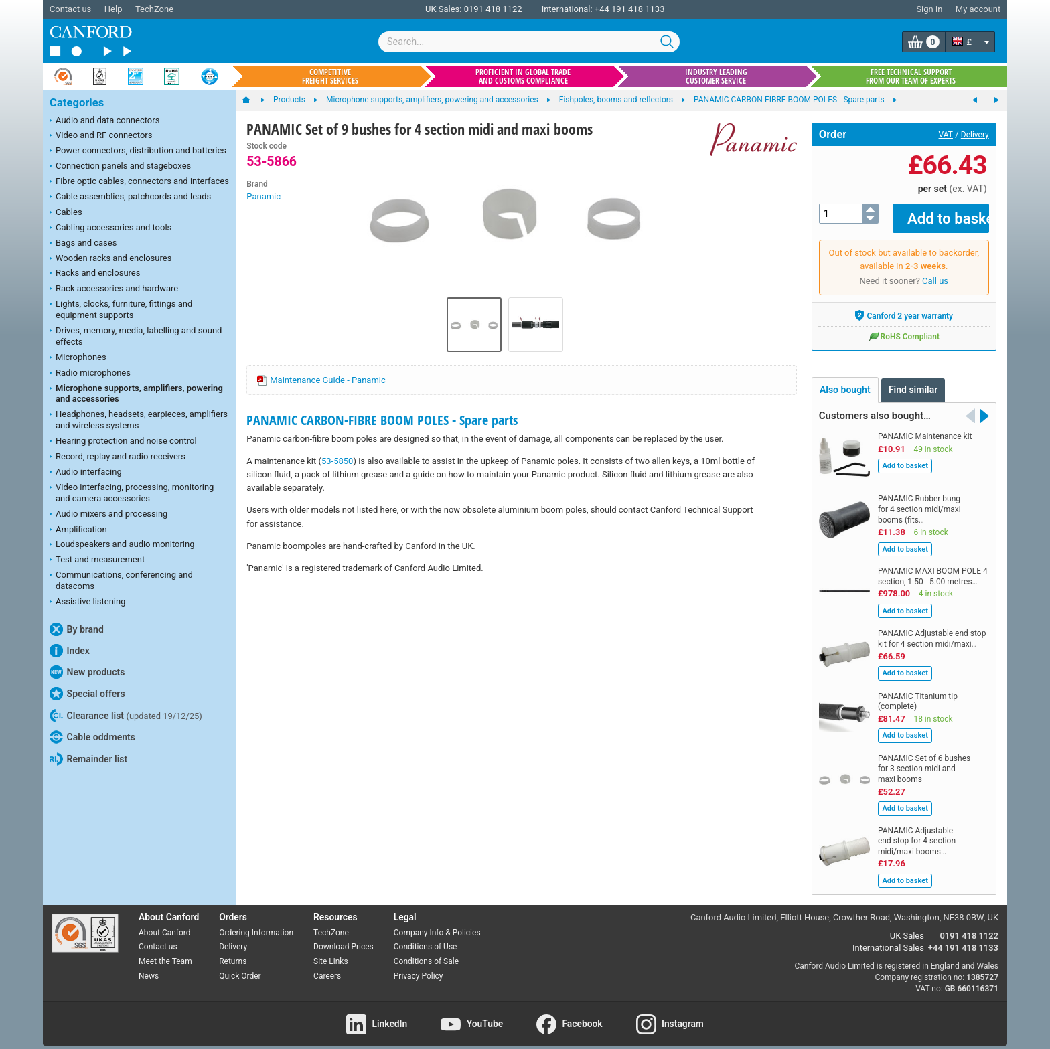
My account (978, 9)
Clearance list (126, 715)
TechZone (154, 9)
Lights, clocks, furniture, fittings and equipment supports (121, 309)
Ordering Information (256, 922)
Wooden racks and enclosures (110, 259)
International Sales (888, 938)
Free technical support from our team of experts (911, 76)
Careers (327, 966)
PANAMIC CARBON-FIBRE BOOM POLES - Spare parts (382, 420)
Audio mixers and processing (108, 515)
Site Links (330, 952)
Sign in (929, 9)
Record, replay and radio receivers (117, 457)
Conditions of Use (425, 937)
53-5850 (337, 461)
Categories (77, 102)
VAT (946, 134)
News (149, 966)
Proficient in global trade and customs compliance (523, 76)
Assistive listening (88, 602)
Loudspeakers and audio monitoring (122, 545)
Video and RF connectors (101, 136)
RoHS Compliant (904, 326)
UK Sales (907, 926)
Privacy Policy (418, 966)
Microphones (78, 358)
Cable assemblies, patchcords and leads (130, 197)
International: (567, 9)
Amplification (78, 530)
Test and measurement (97, 560)
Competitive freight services (330, 76)
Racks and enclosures (95, 274)
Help (113, 9)
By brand (77, 629)
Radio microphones (90, 374)
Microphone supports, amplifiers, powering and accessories (136, 393)
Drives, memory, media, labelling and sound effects (136, 336)
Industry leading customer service (716, 76)
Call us (935, 271)
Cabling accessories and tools (110, 228)
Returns (232, 952)
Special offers (87, 693)
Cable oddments (92, 737)
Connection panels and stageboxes (120, 167)
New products (87, 672)
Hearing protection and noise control (123, 442)
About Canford (165, 922)
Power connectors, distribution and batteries (138, 151)
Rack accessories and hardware (114, 289)
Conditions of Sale (426, 952)
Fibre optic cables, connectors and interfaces (139, 182)
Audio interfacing (86, 473)
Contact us (71, 9)
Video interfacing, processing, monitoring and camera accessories (132, 492)
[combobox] (529, 41)
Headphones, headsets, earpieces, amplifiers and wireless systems (139, 419)
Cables (66, 213)
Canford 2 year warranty (903, 306)
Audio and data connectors (104, 121)
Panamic (263, 196)
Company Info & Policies (437, 922)
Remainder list (88, 759)
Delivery (975, 134)
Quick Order (239, 966)
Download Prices (343, 937)
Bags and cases (83, 244)
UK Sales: (443, 9)
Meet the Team (165, 952)
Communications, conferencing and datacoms (121, 580)
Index (70, 650)
